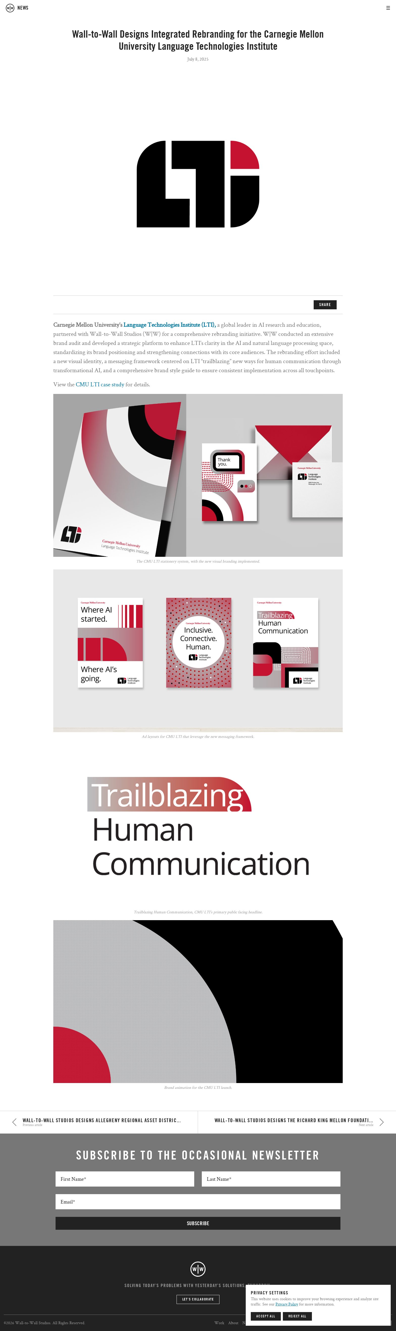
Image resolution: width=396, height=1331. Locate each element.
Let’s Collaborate (198, 1299)
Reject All (297, 1316)
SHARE (325, 305)
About (233, 1322)
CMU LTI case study (101, 384)
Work (219, 1322)
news (23, 8)
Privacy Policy (287, 1304)
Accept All (265, 1316)
